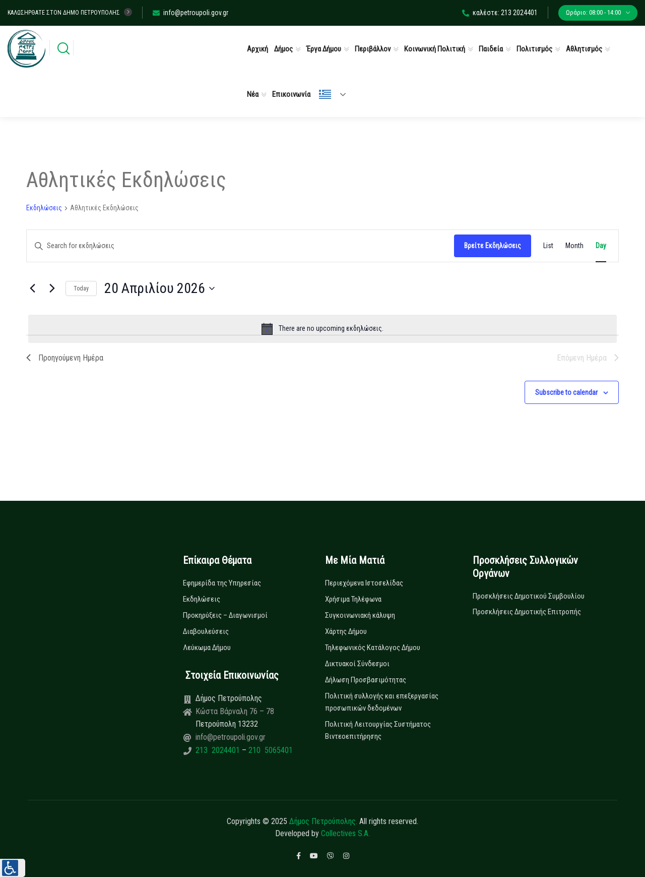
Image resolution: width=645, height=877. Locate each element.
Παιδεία (491, 48)
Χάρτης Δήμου (346, 631)
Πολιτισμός (534, 48)
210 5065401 (269, 750)
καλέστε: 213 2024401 (500, 13)
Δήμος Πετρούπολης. (323, 821)
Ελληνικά (325, 94)
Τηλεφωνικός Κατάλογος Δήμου (372, 647)
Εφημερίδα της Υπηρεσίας (222, 583)
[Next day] (52, 288)
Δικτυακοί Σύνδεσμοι (357, 663)
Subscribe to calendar (566, 392)
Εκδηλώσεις (44, 208)
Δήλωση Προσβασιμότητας (365, 679)
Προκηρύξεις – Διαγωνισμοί (225, 615)
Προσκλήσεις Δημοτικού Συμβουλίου (529, 596)
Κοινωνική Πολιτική (434, 48)
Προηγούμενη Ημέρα (64, 358)
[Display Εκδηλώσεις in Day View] (601, 246)
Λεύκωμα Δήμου (207, 647)
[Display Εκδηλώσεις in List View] (548, 246)
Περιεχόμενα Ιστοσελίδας (364, 583)
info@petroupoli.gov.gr (190, 13)
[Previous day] (32, 288)
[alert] (322, 329)
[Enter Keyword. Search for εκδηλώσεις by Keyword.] (240, 246)
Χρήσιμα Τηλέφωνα (353, 599)
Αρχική (257, 48)
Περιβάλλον (373, 48)
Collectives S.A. (345, 833)
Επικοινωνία (291, 94)
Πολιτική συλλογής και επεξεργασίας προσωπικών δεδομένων (381, 702)
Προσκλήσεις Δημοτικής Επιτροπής (527, 611)
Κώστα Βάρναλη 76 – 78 (235, 711)
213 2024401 (219, 750)
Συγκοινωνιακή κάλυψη (360, 615)
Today (81, 288)
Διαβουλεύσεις (206, 631)
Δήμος (283, 48)
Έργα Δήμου (323, 48)
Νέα (253, 94)
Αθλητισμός (584, 48)
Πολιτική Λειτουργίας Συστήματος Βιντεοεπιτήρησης (378, 730)
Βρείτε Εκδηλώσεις (492, 246)
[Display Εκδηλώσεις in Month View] (574, 246)
